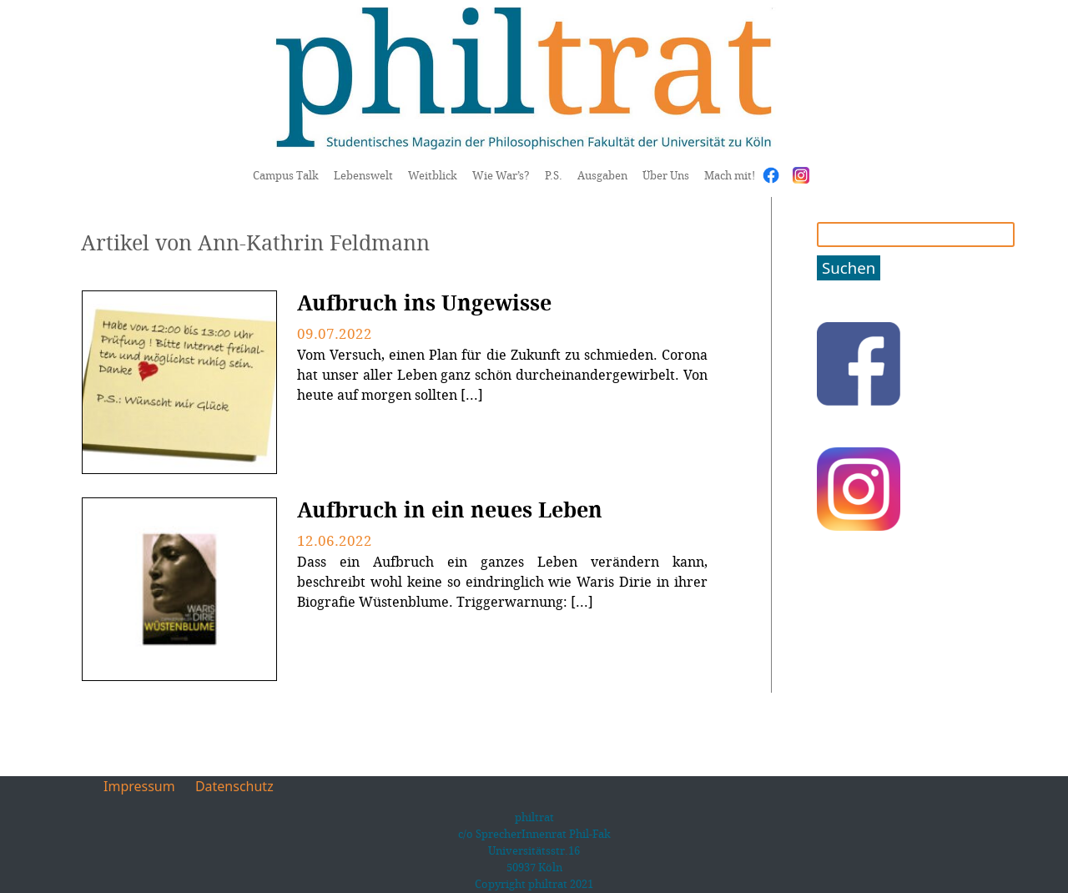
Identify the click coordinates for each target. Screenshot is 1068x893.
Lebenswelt (363, 175)
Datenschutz (234, 786)
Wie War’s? (501, 175)
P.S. (553, 175)
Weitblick (432, 175)
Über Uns (665, 175)
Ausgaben (602, 175)
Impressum (139, 786)
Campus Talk (286, 175)
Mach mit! (729, 175)
